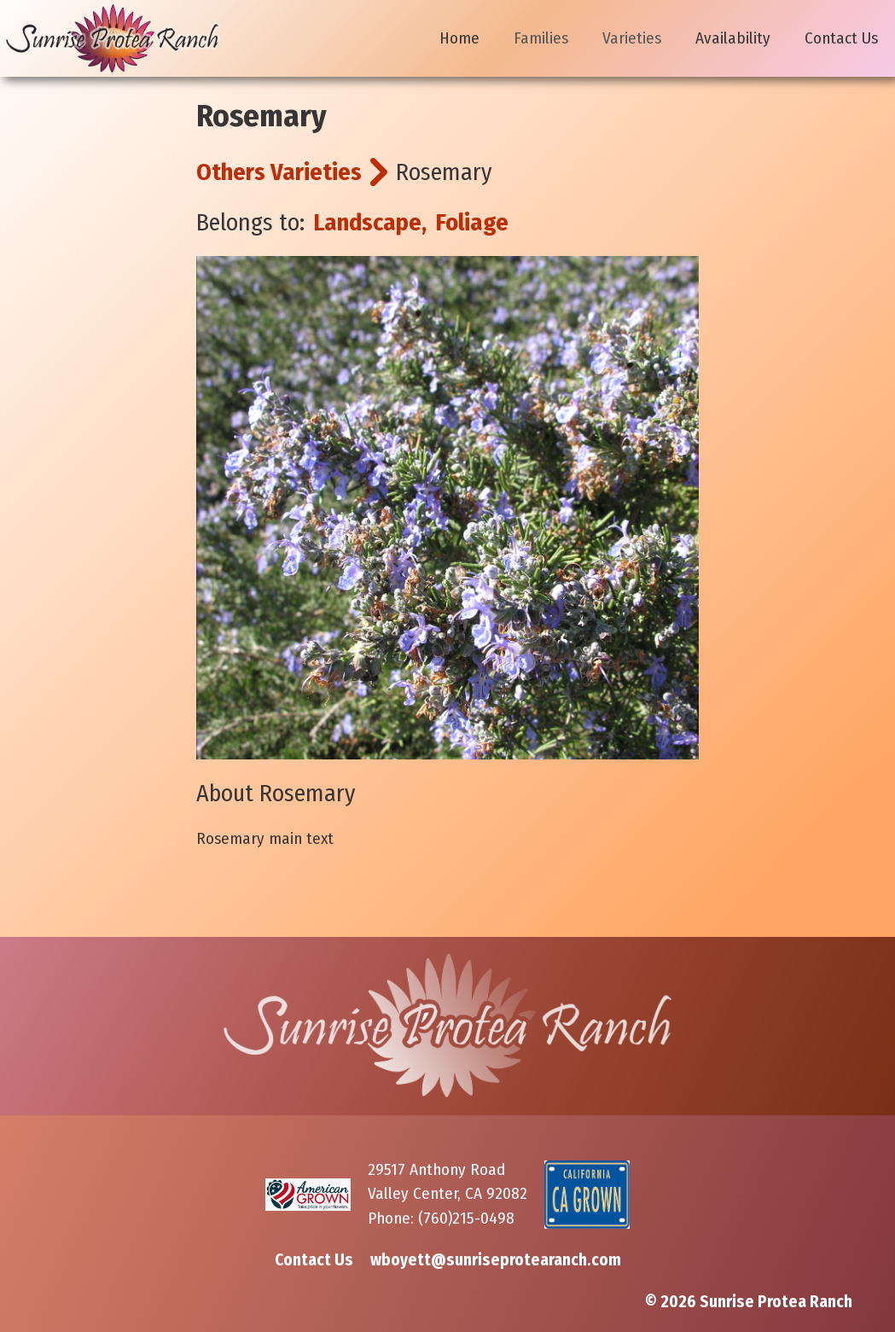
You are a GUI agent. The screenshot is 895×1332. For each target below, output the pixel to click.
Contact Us (841, 38)
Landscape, (370, 222)
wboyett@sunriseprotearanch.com (495, 1260)
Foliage (472, 222)
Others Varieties (279, 172)
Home (459, 38)
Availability (732, 38)
